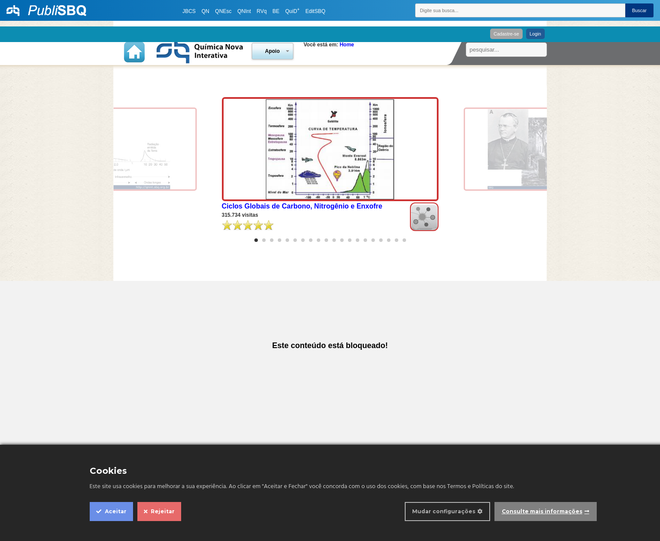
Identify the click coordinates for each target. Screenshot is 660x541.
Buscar (639, 10)
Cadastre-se (506, 33)
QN (205, 11)
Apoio (272, 51)
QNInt (244, 11)
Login (535, 33)
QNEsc (223, 11)
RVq (262, 11)
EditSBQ (315, 11)
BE (276, 11)
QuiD (292, 11)
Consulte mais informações (542, 511)
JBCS (189, 11)
